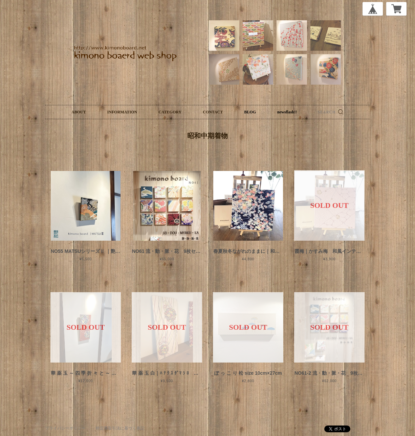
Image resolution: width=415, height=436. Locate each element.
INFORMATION (122, 112)
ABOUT (78, 112)
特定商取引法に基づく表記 (120, 428)
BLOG (250, 112)
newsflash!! (287, 112)
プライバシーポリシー (65, 428)
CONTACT (213, 112)
